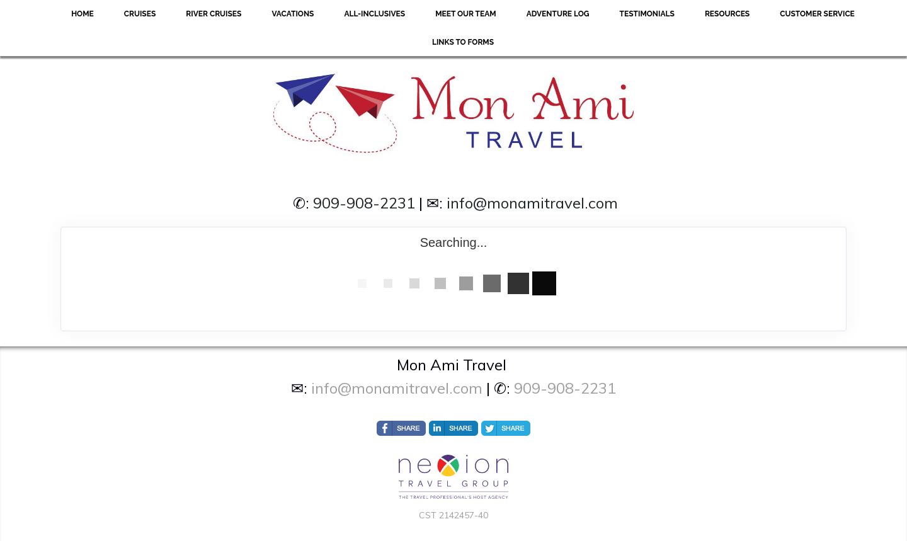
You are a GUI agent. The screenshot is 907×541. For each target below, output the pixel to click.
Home (82, 13)
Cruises (140, 13)
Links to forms (463, 42)
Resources (727, 13)
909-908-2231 (364, 202)
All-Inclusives (374, 13)
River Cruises (213, 13)
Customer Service (817, 13)
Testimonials (647, 13)
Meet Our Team (465, 13)
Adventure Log (558, 13)
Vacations (292, 13)
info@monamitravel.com (532, 202)
